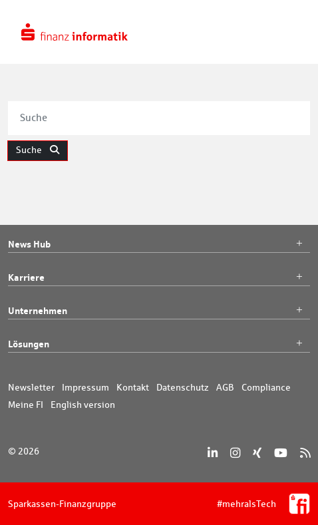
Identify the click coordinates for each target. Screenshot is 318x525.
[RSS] (305, 453)
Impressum (85, 387)
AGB (225, 387)
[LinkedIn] (213, 453)
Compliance (266, 387)
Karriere (159, 277)
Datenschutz (182, 387)
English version (83, 404)
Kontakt (132, 387)
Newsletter (31, 387)
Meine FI (25, 404)
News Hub (159, 244)
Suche (37, 149)
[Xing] (257, 453)
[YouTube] (280, 453)
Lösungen (159, 344)
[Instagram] (235, 453)
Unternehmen (159, 310)
